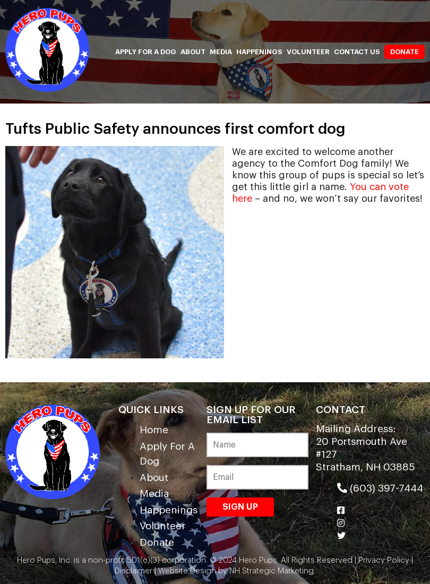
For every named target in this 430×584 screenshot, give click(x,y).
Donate (404, 51)
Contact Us (357, 51)
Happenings (259, 51)
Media (221, 51)
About (192, 51)
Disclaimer (133, 571)
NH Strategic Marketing (270, 571)
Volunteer (308, 51)
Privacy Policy (383, 560)
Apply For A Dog (145, 51)
